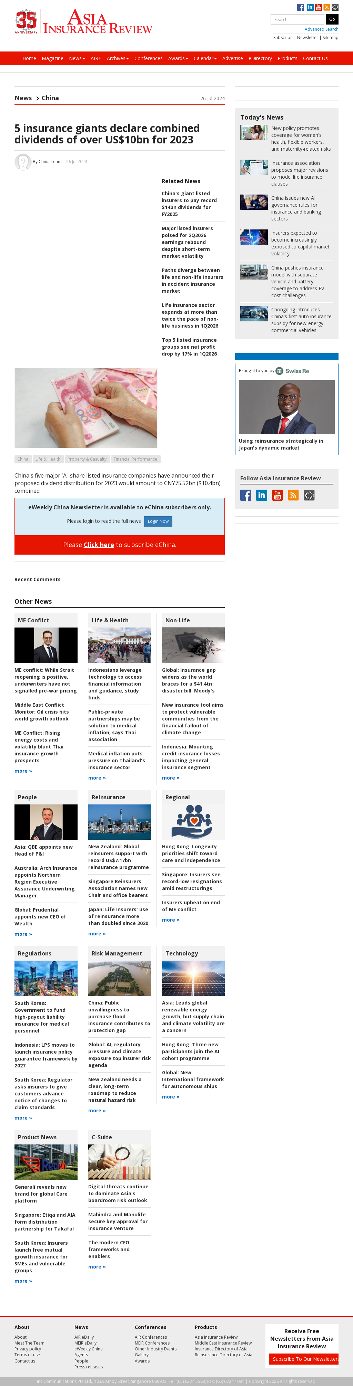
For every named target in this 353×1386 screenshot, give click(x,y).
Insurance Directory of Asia (221, 1349)
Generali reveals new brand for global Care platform (41, 1194)
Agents (81, 1355)
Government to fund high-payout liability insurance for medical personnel (41, 1017)
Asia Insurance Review (216, 1337)
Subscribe (283, 37)
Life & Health (48, 459)
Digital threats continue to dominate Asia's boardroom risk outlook (118, 1193)
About (20, 1337)
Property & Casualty (87, 459)
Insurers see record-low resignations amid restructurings (192, 881)
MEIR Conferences (152, 1343)
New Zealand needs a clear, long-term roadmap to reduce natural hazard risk (115, 1089)
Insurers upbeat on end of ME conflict (191, 906)
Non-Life (177, 620)
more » (23, 770)
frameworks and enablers (109, 1249)
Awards (178, 58)
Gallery (142, 1355)
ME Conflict (33, 620)
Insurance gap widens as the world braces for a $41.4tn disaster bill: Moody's (189, 680)
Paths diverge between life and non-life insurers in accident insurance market (192, 280)
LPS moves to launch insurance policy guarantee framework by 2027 (46, 1055)
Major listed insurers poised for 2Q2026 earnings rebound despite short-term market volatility (187, 242)
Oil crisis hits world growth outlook (41, 711)
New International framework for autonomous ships (193, 1079)
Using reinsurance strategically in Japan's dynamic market (281, 444)
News (77, 58)
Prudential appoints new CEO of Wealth (40, 916)
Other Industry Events (155, 1349)
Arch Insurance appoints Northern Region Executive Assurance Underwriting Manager (45, 882)
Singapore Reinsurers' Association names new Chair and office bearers (118, 888)
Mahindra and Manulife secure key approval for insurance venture (118, 1221)
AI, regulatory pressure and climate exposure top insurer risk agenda (119, 1054)
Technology (181, 953)
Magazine (52, 58)
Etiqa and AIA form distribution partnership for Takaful (44, 1221)
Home (29, 58)
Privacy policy (27, 1349)
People (27, 797)
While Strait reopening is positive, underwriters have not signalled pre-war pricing (45, 680)
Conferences (148, 58)
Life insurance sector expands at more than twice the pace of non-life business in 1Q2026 (190, 315)
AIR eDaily (84, 1337)
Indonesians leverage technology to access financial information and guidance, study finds (115, 684)
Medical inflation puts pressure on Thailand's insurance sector (116, 760)
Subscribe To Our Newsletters (306, 1359)
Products (287, 58)
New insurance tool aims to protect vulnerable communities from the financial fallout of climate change (193, 718)
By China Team (47, 161)
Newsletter (307, 37)
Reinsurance (108, 797)
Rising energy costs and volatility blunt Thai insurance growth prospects (38, 746)
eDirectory (260, 58)
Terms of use (27, 1355)
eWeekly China (88, 1349)
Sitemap (331, 37)
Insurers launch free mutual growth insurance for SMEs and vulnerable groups (41, 1256)
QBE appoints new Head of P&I (43, 850)
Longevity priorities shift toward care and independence (191, 853)
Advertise (232, 58)
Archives (118, 58)
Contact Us (315, 58)
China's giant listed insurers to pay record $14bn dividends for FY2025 (189, 203)
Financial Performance (135, 459)
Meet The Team (29, 1343)
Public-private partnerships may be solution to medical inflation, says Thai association (114, 725)
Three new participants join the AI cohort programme (190, 1051)
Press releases (88, 1367)
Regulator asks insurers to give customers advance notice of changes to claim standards (43, 1093)
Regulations (34, 953)
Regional (177, 797)
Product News (37, 1137)
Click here (99, 544)
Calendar (205, 58)
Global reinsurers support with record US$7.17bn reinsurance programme (118, 856)
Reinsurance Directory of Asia (223, 1355)
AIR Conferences (151, 1337)
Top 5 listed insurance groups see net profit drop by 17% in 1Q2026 (189, 347)
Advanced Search (322, 29)
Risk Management (117, 953)
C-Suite (102, 1137)
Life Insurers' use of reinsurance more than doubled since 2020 (118, 916)
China (22, 459)
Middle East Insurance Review (223, 1343)
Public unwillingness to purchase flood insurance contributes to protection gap (119, 1016)
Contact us (24, 1361)
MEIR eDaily (85, 1343)
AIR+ (96, 58)
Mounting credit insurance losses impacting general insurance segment (191, 757)
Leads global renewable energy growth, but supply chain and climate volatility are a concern (193, 1016)
